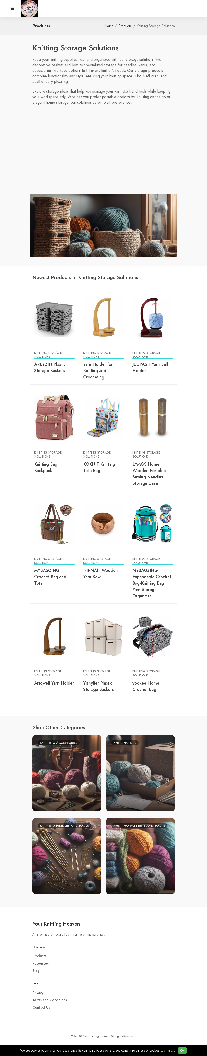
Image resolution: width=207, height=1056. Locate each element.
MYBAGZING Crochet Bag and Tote (50, 576)
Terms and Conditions (49, 1000)
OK (182, 1051)
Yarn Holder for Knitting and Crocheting (98, 370)
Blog (36, 970)
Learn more (168, 1051)
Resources (40, 963)
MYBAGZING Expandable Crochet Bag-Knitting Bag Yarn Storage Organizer (151, 583)
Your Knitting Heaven (56, 923)
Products (125, 26)
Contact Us (41, 1007)
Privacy (38, 993)
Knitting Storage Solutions (48, 355)
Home (109, 26)
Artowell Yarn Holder (54, 683)
